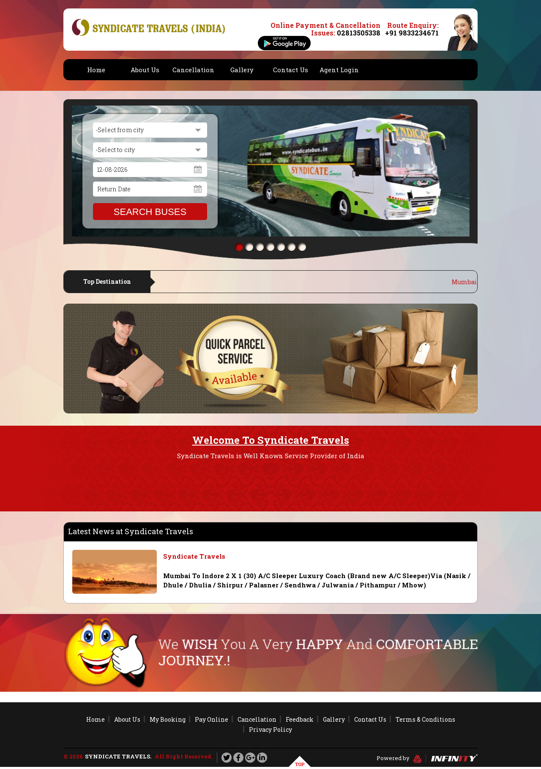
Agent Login (339, 69)
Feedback (300, 719)
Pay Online (211, 719)
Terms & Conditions (425, 719)
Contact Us (290, 69)
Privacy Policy (270, 730)
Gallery (242, 69)
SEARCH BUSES (150, 212)
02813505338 (358, 32)
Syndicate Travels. (118, 756)
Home (96, 69)
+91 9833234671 (412, 32)
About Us (145, 69)
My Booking (168, 719)
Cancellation (193, 69)
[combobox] (150, 130)
